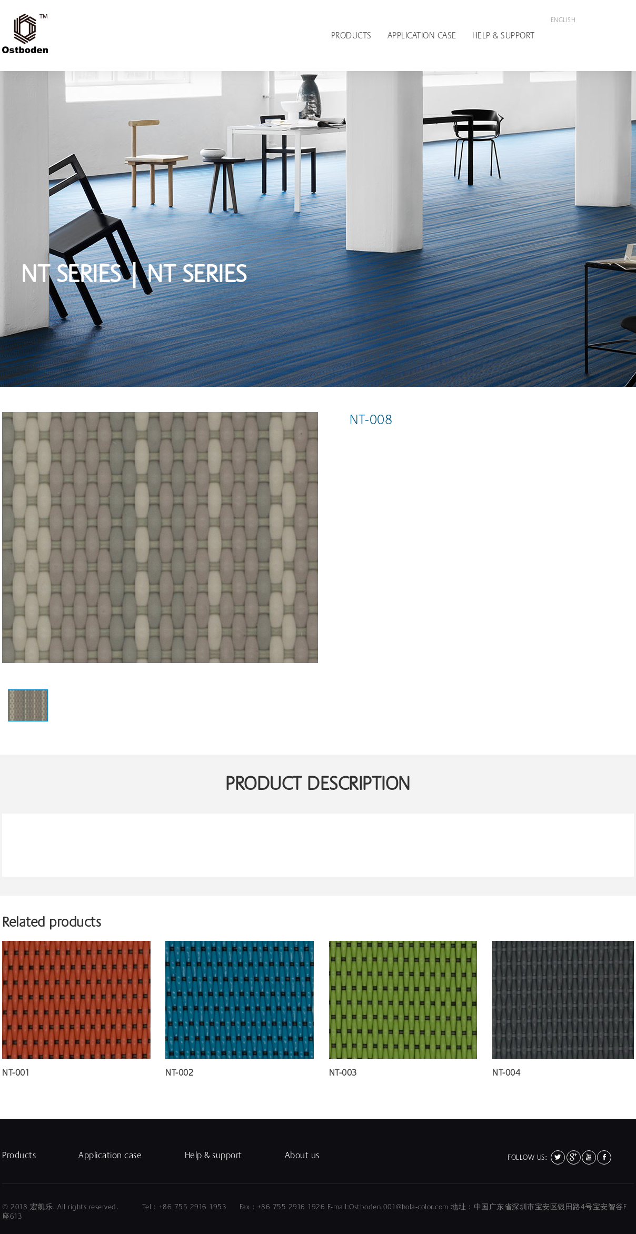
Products (351, 36)
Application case (421, 36)
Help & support (503, 36)
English (563, 20)
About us (302, 1155)
